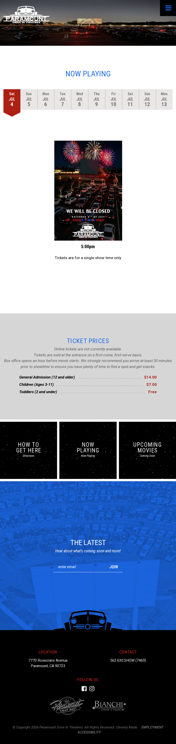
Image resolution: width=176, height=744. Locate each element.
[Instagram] (91, 689)
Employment (152, 727)
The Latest (88, 542)
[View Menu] (168, 8)
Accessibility (89, 732)
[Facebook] (84, 689)
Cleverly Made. (127, 727)
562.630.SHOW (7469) (128, 660)
